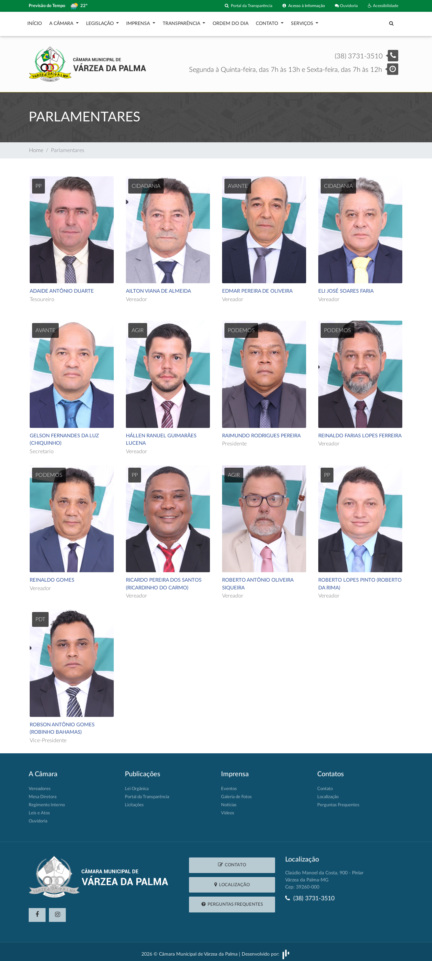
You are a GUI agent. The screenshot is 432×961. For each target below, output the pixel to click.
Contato (267, 22)
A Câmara (62, 22)
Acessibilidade (382, 6)
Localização (328, 793)
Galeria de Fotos (236, 793)
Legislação (100, 22)
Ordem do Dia (230, 22)
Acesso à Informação (299, 6)
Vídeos (227, 810)
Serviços (303, 22)
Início (34, 22)
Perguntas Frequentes (338, 801)
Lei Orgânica (136, 785)
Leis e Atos (39, 810)
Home (36, 147)
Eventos (229, 785)
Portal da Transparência (240, 6)
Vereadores (40, 785)
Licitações (134, 801)
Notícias (229, 801)
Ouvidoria (344, 6)
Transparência (182, 22)
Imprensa (138, 22)
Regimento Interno (47, 801)
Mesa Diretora (42, 793)
